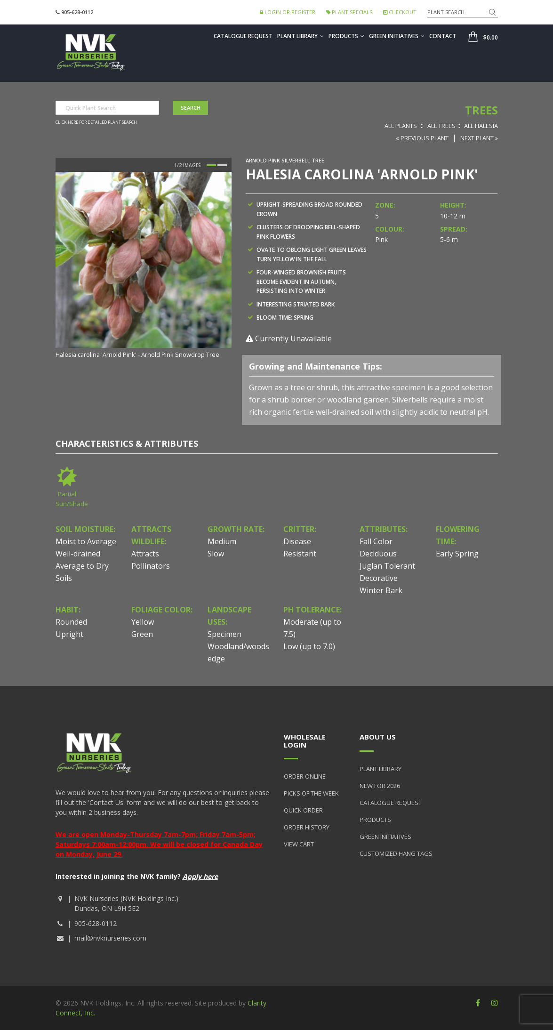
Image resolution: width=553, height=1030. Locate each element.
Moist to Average (86, 541)
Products (346, 36)
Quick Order (303, 810)
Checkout (400, 12)
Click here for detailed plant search (96, 122)
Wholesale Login (305, 740)
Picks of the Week (311, 793)
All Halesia (481, 125)
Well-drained (78, 553)
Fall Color (376, 541)
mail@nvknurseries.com (110, 937)
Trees (481, 110)
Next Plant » (479, 138)
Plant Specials (349, 12)
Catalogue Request (243, 36)
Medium (222, 541)
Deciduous (378, 553)
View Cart (299, 844)
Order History (306, 827)
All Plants (401, 125)
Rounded (71, 622)
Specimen (224, 634)
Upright (69, 634)
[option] (144, 266)
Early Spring (457, 553)
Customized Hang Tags (396, 853)
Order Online (305, 776)
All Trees (441, 125)
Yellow (142, 622)
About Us (378, 736)
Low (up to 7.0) (309, 646)
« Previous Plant (422, 138)
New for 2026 (380, 785)
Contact (442, 36)
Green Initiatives (397, 36)
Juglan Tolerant (387, 566)
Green (142, 634)
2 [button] (222, 165)
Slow (216, 553)
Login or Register (287, 12)
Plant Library (300, 36)
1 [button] (211, 165)
